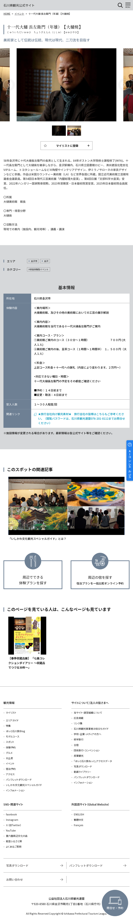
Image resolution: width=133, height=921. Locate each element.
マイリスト (11, 712)
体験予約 (11, 747)
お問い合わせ (14, 879)
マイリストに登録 (67, 146)
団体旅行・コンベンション (87, 750)
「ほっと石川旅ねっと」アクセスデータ (93, 761)
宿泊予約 (11, 769)
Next (124, 85)
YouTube (11, 830)
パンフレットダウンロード (19, 779)
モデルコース (12, 736)
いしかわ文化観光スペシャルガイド (24, 785)
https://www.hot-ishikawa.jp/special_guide (66, 509)
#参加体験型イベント (38, 269)
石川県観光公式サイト (19, 5)
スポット (10, 742)
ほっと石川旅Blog (15, 731)
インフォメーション (15, 790)
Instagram (12, 819)
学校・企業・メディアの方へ (87, 734)
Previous (8, 85)
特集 (8, 725)
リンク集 (78, 723)
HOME (6, 13)
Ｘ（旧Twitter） (13, 825)
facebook (11, 814)
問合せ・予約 (115, 908)
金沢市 (34, 261)
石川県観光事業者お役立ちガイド (91, 728)
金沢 (46, 261)
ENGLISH (79, 814)
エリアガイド (12, 720)
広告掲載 (78, 718)
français (78, 825)
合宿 (76, 745)
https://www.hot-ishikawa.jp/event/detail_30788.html (27, 643)
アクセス (10, 774)
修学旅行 (78, 739)
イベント (19, 13)
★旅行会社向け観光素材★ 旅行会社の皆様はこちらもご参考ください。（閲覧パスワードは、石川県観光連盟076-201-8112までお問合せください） (81, 418)
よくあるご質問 (13, 846)
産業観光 (78, 755)
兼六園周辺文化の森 (17, 836)
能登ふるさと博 (14, 841)
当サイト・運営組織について (88, 712)
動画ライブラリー (82, 772)
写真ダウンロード (83, 766)
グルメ (9, 752)
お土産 (9, 758)
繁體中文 (78, 819)
